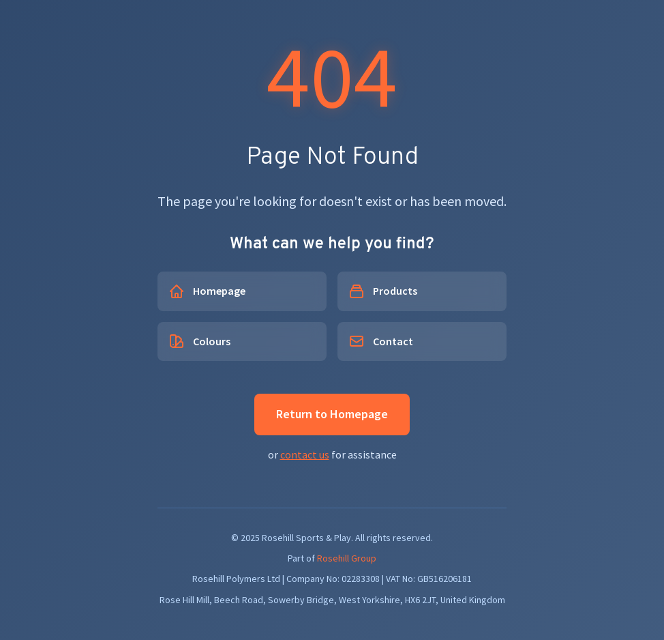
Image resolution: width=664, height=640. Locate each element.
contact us (304, 454)
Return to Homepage (332, 414)
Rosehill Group (346, 558)
